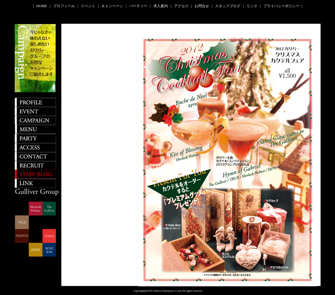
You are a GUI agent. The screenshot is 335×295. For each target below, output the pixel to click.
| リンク (251, 6)
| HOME (41, 6)
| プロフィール (63, 6)
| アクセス (180, 6)
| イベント (87, 6)
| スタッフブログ (227, 6)
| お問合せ (201, 6)
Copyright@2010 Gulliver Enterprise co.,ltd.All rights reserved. (167, 290)
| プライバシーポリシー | (281, 6)
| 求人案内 (160, 6)
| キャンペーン (111, 6)
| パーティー (137, 6)
